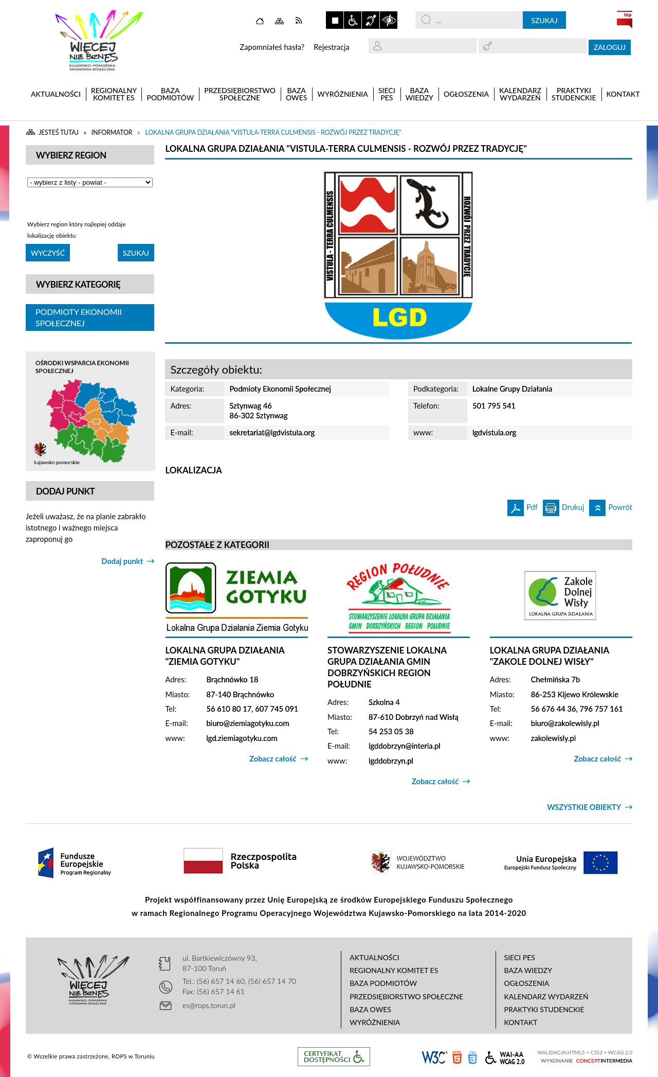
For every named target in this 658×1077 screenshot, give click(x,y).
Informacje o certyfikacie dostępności (334, 1056)
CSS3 (472, 1056)
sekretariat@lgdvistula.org (272, 432)
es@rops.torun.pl (208, 1005)
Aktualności (374, 957)
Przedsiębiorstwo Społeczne (406, 996)
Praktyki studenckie (544, 1009)
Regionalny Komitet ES (394, 970)
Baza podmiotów (383, 983)
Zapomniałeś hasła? (272, 47)
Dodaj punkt (122, 561)
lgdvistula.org (494, 432)
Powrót (610, 505)
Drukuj (563, 505)
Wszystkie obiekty (584, 807)
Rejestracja (332, 47)
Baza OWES (370, 1009)
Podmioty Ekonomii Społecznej (78, 317)
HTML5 (457, 1056)
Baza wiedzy (528, 970)
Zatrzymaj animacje (334, 20)
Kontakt (521, 1022)
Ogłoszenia (527, 983)
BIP (624, 19)
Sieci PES (519, 957)
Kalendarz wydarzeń (546, 996)
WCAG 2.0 (505, 1056)
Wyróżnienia (375, 1022)
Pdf (522, 505)
